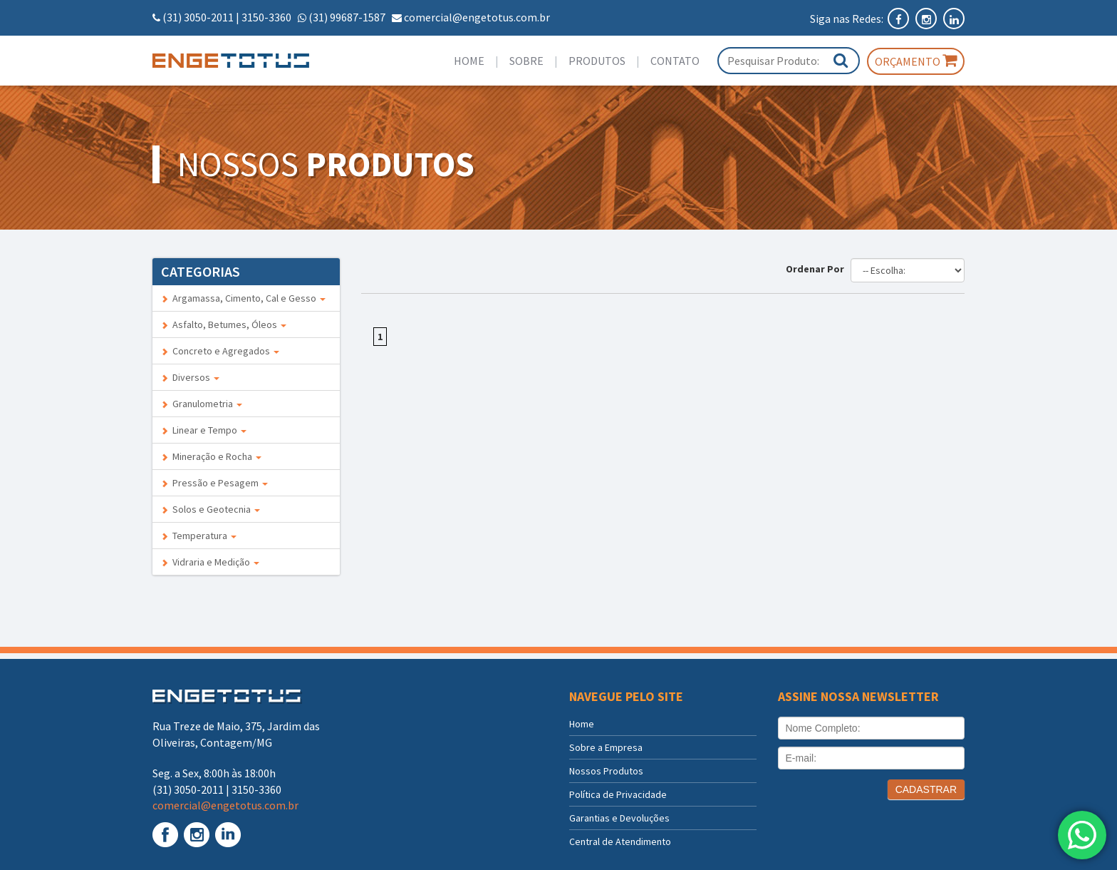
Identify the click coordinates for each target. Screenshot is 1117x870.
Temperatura (199, 535)
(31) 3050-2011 (198, 17)
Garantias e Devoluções (619, 818)
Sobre (526, 60)
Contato (675, 60)
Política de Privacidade (618, 794)
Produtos (596, 60)
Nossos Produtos (606, 770)
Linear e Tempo (203, 430)
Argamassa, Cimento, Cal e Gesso (243, 298)
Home (469, 60)
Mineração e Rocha (211, 456)
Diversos (190, 377)
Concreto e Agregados (220, 350)
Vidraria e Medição (210, 562)
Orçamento (916, 60)
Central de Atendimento (620, 841)
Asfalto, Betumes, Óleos (223, 324)
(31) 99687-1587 (346, 17)
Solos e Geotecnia (210, 509)
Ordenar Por (817, 268)
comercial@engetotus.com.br (477, 17)
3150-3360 (266, 17)
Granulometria (201, 403)
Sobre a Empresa (606, 747)
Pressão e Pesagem (214, 482)
